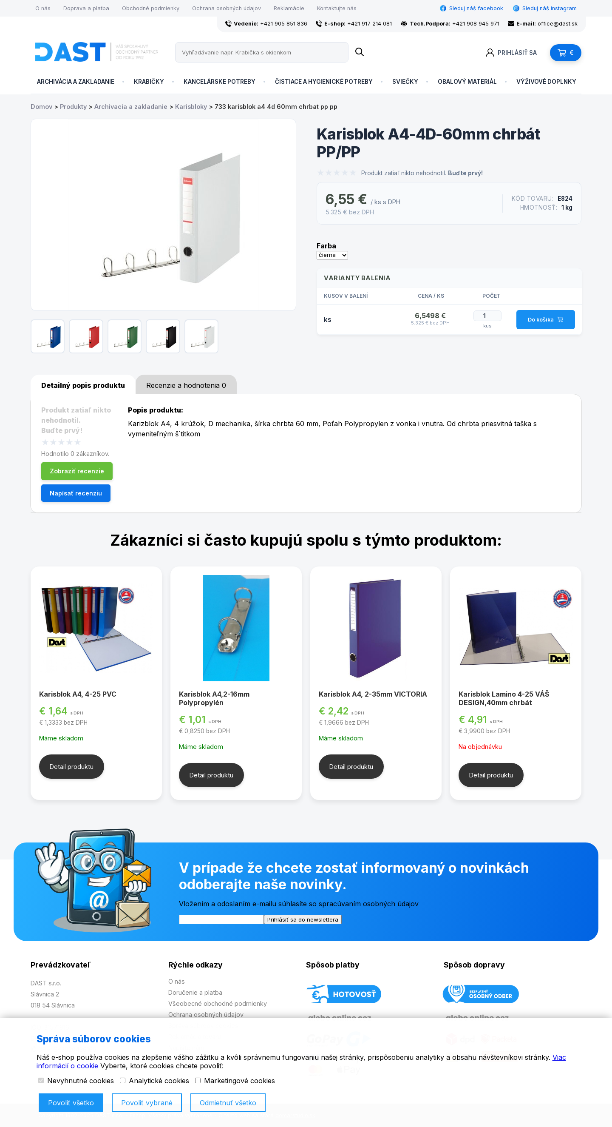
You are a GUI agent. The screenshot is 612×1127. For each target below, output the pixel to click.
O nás (43, 8)
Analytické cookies (154, 1080)
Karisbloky (191, 106)
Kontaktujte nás (337, 8)
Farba (326, 246)
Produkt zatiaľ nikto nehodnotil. (422, 173)
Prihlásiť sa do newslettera (302, 919)
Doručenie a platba (195, 992)
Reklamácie (289, 8)
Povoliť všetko (71, 1103)
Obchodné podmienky (150, 8)
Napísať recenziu (76, 493)
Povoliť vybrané (147, 1103)
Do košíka (545, 319)
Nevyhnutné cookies (76, 1080)
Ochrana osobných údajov (226, 8)
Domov (41, 106)
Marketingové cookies (235, 1080)
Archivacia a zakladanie (130, 106)
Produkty (73, 106)
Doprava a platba (86, 8)
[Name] (359, 52)
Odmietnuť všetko (228, 1103)
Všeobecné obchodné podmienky (217, 1003)
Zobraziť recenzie (77, 471)
